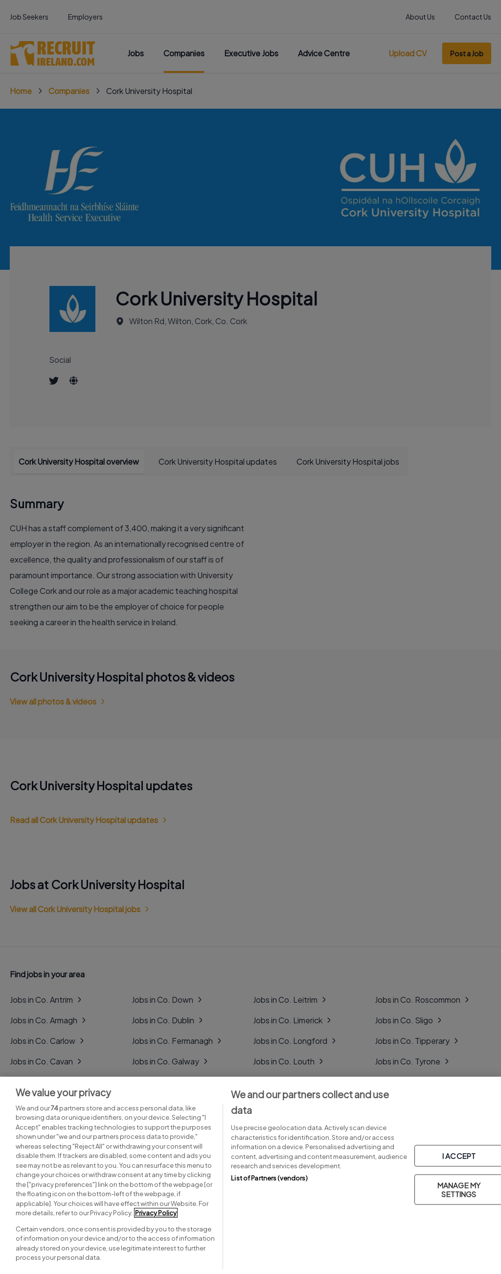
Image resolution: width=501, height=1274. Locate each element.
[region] (250, 1175)
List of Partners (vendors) (269, 1178)
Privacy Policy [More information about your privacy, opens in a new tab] (156, 1213)
